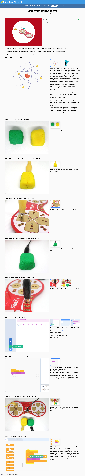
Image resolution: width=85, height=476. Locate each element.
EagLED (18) (39, 5)
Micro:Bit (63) (32, 5)
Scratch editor (60, 330)
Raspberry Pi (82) (24, 5)
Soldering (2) (61, 5)
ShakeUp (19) (54, 5)
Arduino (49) (46, 5)
